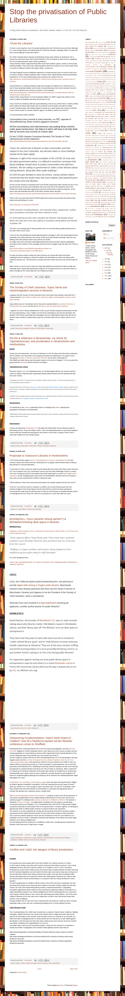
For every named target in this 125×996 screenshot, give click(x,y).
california (111, 54)
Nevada (99, 145)
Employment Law (108, 83)
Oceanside (98, 149)
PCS (86, 155)
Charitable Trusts (100, 58)
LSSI (49, 963)
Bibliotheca (112, 48)
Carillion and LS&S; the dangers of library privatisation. (42, 849)
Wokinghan (110, 214)
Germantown (109, 92)
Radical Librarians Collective (56, 387)
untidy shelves (89, 202)
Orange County (89, 151)
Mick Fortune (109, 137)
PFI (86, 157)
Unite (29, 728)
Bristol (106, 52)
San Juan (105, 172)
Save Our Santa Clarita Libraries (100, 174)
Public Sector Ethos (91, 164)
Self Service (111, 176)
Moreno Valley (91, 141)
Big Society (90, 50)
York (97, 216)
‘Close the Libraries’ (21, 43)
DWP (93, 81)
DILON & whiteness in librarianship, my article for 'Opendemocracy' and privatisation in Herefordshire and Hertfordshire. (42, 341)
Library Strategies (104, 124)
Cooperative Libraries (106, 68)
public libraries (90, 162)
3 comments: (28, 325)
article (66, 473)
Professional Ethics (107, 160)
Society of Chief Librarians (38, 328)
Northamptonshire (49, 837)
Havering (112, 98)
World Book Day (89, 216)
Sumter (103, 192)
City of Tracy (101, 62)
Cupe (109, 71)
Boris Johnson (111, 50)
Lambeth (88, 116)
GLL (16, 509)
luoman (61, 985)
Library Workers (95, 126)
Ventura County (110, 202)
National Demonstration (91, 143)
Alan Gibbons (104, 44)
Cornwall (88, 71)
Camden (98, 56)
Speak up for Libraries (36, 387)
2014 (106, 270)
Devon (111, 75)
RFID (86, 168)
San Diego (110, 170)
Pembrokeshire (94, 155)
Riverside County (102, 168)
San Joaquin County (91, 172)
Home (39, 969)
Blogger (75, 985)
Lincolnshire (105, 126)
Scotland (97, 176)
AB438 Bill (109, 42)
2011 (106, 278)
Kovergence (91, 114)
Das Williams (94, 73)
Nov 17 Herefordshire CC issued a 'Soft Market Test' (49, 460)
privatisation (26, 328)
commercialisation (90, 66)
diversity (17, 446)
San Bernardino (101, 170)
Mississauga (107, 139)
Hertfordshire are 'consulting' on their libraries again (28, 782)
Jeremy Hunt (100, 108)
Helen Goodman (98, 100)
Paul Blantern (66, 837)
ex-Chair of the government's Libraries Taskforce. (43, 760)
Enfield (87, 86)
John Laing (96, 110)
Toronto (102, 196)
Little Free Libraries (93, 128)
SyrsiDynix (107, 194)
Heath (89, 100)
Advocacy (95, 44)
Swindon (99, 194)
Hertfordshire (33, 446)
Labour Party (109, 114)
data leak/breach (48, 603)
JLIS (108, 108)
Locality (95, 130)
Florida (98, 88)
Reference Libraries (98, 166)
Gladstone (88, 94)
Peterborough (110, 155)
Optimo (112, 149)
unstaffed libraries (107, 200)
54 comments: (28, 276)
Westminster (88, 210)
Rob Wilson (112, 168)
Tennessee (95, 196)
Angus (112, 44)
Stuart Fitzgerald (103, 190)
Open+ (105, 149)
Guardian (91, 96)
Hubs (86, 104)
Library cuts (106, 122)
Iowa (98, 106)
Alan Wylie (91, 242)
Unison (87, 200)
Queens (108, 164)
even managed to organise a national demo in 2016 (34, 398)
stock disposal (98, 188)
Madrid (100, 133)
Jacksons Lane (89, 108)
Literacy (113, 126)
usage (101, 202)
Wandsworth (95, 206)
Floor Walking (89, 88)
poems (101, 157)
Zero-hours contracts (107, 216)
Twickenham (103, 198)
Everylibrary (102, 86)
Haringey (94, 98)
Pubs (102, 164)
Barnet (87, 48)
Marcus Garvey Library (108, 135)
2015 (106, 267)
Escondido (34, 963)
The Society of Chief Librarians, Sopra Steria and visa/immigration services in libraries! (38, 289)
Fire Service (110, 86)
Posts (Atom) (22, 972)
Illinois (95, 104)
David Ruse (103, 73)
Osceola (109, 151)
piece (25, 371)
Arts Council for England (94, 46)
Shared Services (107, 178)
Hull (91, 104)
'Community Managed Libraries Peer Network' (29, 795)
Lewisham (91, 118)
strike (93, 190)
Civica (109, 62)
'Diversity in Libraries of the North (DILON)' (32, 358)
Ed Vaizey (90, 83)
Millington (87, 139)
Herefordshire (24, 446)
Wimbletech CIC (47, 620)
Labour (27, 407)
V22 (14, 670)
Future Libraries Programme (104, 90)
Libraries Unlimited (103, 120)
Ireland (103, 106)
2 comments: (28, 443)
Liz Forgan (104, 128)
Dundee (87, 81)
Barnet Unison (97, 48)
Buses (90, 54)
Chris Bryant (102, 60)
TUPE (95, 198)
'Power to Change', (23, 802)
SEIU (104, 176)
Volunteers (43, 839)
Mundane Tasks (102, 141)
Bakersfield (110, 46)
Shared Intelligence (93, 178)
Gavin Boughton (98, 92)
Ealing (28, 963)
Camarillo (91, 56)
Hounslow (45, 963)
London (102, 130)
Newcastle (88, 147)
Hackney (98, 96)
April (107, 250)
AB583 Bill (88, 44)
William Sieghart (92, 212)
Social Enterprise (108, 180)
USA (96, 202)
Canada (105, 56)
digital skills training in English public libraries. (38, 585)
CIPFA (87, 62)
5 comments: (28, 506)
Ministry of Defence (97, 139)
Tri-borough (110, 196)
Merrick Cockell (99, 137)
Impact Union (103, 104)
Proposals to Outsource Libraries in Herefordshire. (39, 455)
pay (113, 153)
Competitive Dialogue (91, 68)
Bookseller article (63, 663)
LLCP (111, 128)
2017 (106, 262)
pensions (102, 155)
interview (24, 362)
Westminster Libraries (100, 210)
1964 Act (100, 42)
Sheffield (20, 839)
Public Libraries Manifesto (106, 162)
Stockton (106, 188)
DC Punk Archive (96, 75)
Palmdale (97, 153)
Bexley (105, 48)
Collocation (107, 64)
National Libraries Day (106, 143)
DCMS (105, 75)
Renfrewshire (110, 166)
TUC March (88, 198)
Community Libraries (106, 67)
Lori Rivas (110, 130)
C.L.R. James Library (100, 54)
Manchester (109, 133)
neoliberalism (89, 145)
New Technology (108, 145)
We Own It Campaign (94, 208)
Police (106, 157)
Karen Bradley (89, 112)
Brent (89, 52)
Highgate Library (100, 102)
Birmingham (99, 50)
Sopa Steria (49, 328)
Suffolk (96, 192)
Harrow (39, 963)
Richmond (93, 168)
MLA (114, 139)
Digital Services (100, 77)
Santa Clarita (55, 963)
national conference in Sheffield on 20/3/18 (50, 800)
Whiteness (53, 446)
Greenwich (112, 94)
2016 (106, 264)
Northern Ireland (89, 149)
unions (111, 198)
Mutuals (39, 446)
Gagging (87, 92)
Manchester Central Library (92, 135)
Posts (106, 234)
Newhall (96, 147)
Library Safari (94, 124)
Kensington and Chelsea (102, 112)
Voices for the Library (91, 204)
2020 (106, 248)
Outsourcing (18, 328)
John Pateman (109, 110)
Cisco (22, 728)
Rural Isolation (91, 170)
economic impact (110, 81)
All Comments (109, 238)
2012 (106, 276)
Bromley (17, 728)
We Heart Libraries (109, 206)
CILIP (111, 60)
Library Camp (96, 122)
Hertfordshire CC (32, 428)
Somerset (107, 182)
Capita (112, 56)
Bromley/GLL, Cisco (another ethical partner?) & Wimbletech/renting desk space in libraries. (38, 520)
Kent (114, 112)
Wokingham (98, 214)
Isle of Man (111, 106)
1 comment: (27, 725)
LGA (99, 118)
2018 (106, 259)
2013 (106, 273)
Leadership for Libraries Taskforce (33, 837)
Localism (88, 130)
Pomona (113, 157)
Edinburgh (99, 83)
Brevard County (98, 52)
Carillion (17, 963)
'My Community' (90, 42)
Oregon (100, 151)
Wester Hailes (109, 208)
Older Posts (74, 969)
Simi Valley (96, 180)
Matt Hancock (89, 137)
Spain (101, 186)
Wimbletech (34, 728)
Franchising (106, 88)
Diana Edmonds (89, 77)
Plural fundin (93, 157)
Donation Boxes (109, 79)
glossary (103, 94)
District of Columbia (90, 79)
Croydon (23, 963)
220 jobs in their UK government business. (53, 306)
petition (57, 407)
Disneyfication (110, 77)
